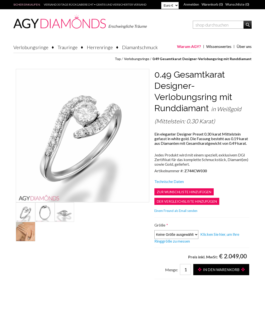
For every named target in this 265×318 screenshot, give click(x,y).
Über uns (244, 46)
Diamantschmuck (140, 47)
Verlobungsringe (30, 47)
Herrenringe (100, 47)
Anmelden (191, 4)
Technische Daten (169, 181)
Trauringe (68, 47)
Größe (160, 225)
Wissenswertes (218, 46)
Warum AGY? (189, 46)
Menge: (171, 269)
